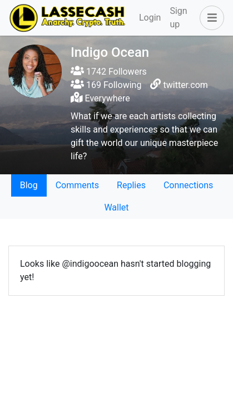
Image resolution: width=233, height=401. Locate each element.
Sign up (178, 18)
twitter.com (185, 85)
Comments (77, 185)
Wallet (116, 207)
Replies (131, 185)
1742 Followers (109, 71)
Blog (29, 185)
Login (150, 17)
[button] (209, 18)
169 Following (106, 85)
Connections (188, 185)
